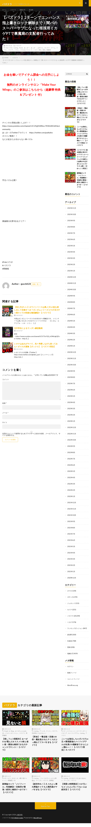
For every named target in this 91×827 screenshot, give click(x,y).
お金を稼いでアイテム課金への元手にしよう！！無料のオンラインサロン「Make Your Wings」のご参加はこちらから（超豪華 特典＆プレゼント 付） (31, 89)
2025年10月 (71, 218)
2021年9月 (71, 521)
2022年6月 (71, 465)
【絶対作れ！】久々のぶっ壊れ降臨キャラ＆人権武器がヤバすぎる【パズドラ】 (45, 789)
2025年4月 (71, 255)
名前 (4, 407)
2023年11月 (71, 360)
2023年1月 (71, 422)
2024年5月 (71, 323)
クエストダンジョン (11, 730)
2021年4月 (71, 552)
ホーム (4, 12)
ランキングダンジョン (75, 626)
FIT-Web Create (17, 822)
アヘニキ (42, 728)
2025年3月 (71, 262)
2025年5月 (71, 249)
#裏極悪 (10, 783)
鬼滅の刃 (24, 12)
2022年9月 (71, 447)
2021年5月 (71, 546)
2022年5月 (71, 471)
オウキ (69, 589)
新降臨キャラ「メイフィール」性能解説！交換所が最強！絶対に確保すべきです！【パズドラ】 (82, 184)
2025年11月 (71, 212)
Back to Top (45, 810)
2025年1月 (71, 274)
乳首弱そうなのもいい (39, 730)
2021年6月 (71, 539)
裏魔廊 (48, 54)
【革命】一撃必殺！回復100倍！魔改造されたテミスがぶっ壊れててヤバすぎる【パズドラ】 (82, 119)
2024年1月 (71, 348)
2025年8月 (71, 231)
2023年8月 (71, 379)
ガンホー (47, 52)
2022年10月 (71, 441)
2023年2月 (71, 416)
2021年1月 (71, 570)
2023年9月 (71, 373)
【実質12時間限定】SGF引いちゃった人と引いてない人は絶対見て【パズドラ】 (74, 789)
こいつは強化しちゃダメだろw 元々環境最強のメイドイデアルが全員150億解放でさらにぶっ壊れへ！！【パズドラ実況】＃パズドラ (82, 140)
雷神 (69, 645)
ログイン (70, 664)
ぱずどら (40, 52)
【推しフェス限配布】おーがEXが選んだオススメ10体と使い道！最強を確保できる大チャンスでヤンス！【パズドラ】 (15, 742)
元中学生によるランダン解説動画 (28, 332)
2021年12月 (71, 502)
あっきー (27, 52)
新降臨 (51, 783)
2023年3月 (71, 410)
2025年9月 (71, 225)
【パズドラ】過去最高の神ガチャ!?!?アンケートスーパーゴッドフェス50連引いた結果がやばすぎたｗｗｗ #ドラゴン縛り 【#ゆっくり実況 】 (83, 163)
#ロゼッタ (15, 780)
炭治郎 (34, 12)
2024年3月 (71, 336)
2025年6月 (71, 243)
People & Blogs (9, 728)
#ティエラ (7, 780)
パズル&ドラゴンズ (26, 54)
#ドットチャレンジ (69, 728)
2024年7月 (71, 311)
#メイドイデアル (73, 730)
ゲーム (53, 52)
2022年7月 (71, 459)
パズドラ (14, 12)
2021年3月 (71, 558)
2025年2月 (71, 268)
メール (5, 417)
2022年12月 (71, 428)
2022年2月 (71, 490)
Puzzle (21, 52)
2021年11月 (71, 508)
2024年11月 (71, 286)
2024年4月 (71, 330)
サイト (4, 427)
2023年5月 (71, 397)
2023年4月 (71, 404)
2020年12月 (71, 576)
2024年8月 (71, 305)
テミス (48, 728)
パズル (16, 54)
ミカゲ (35, 54)
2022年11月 (71, 434)
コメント (5, 384)
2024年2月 (71, 342)
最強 (44, 54)
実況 (40, 54)
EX (15, 783)
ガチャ (69, 595)
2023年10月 (71, 367)
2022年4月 (71, 478)
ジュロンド (71, 602)
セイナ (69, 608)
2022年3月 (71, 484)
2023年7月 (71, 385)
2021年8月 (71, 527)
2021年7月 (71, 533)
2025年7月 (71, 237)
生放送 (69, 639)
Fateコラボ (9, 52)
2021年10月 (71, 515)
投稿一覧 (35, 288)
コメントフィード (74, 676)
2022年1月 (71, 496)
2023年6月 (71, 391)
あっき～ (33, 52)
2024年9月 (71, 299)
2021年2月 (71, 564)
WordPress (39, 822)
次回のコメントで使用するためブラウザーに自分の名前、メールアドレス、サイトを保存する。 (31, 438)
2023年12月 (71, 354)
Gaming (16, 52)
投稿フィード (72, 670)
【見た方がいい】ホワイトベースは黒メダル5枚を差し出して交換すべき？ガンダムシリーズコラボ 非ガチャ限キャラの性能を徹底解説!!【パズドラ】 (37, 314)
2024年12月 (71, 280)
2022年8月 (71, 453)
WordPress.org (73, 682)
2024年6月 (71, 317)
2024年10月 (71, 292)
